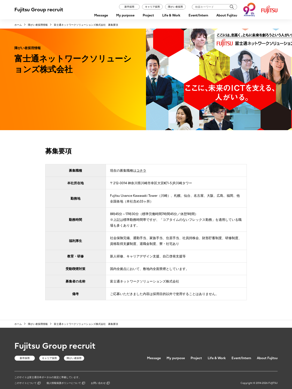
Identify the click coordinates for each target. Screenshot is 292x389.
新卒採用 (129, 6)
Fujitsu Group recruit (38, 10)
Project (148, 15)
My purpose (125, 15)
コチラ (141, 170)
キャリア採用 (152, 6)
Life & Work (171, 15)
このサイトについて (27, 382)
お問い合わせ (100, 382)
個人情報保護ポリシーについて (65, 382)
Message (101, 15)
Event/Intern (198, 15)
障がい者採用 (175, 6)
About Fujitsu (226, 15)
